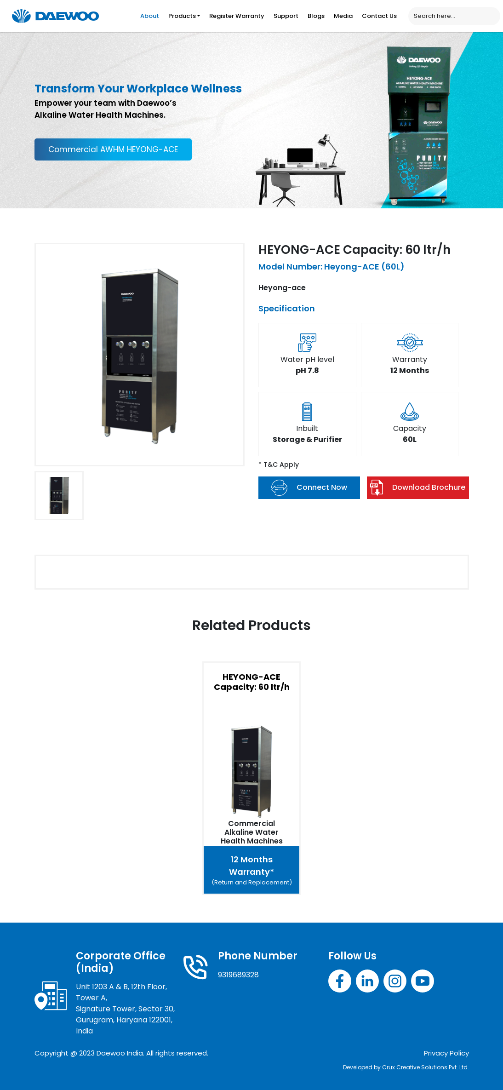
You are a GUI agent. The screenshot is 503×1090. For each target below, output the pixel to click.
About (149, 15)
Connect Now (309, 488)
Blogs (316, 15)
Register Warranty (236, 15)
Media (343, 15)
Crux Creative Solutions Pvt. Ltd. (425, 1067)
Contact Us (379, 15)
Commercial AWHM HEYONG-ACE (113, 149)
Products (182, 15)
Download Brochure (417, 488)
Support (286, 15)
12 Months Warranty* (251, 870)
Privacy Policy (446, 1053)
